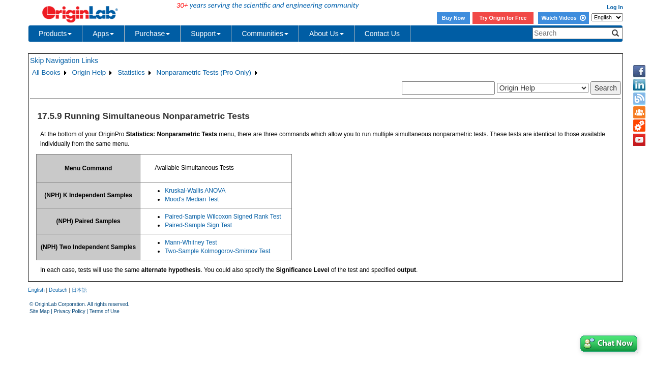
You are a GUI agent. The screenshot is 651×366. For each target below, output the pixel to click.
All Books (46, 72)
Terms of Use (105, 311)
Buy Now (453, 18)
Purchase (152, 33)
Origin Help (89, 72)
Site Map (39, 311)
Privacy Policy (69, 311)
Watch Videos (563, 18)
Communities (265, 33)
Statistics (130, 72)
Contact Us (382, 33)
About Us (326, 33)
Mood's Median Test (192, 199)
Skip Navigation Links (64, 60)
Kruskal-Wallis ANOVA (195, 190)
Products (55, 33)
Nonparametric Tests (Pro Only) (204, 72)
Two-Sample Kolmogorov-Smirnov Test (217, 251)
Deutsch (58, 290)
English (36, 290)
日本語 (79, 290)
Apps (103, 33)
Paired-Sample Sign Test (198, 225)
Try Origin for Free (503, 18)
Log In (615, 7)
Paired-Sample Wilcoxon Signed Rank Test (223, 216)
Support (206, 33)
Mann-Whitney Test (191, 242)
